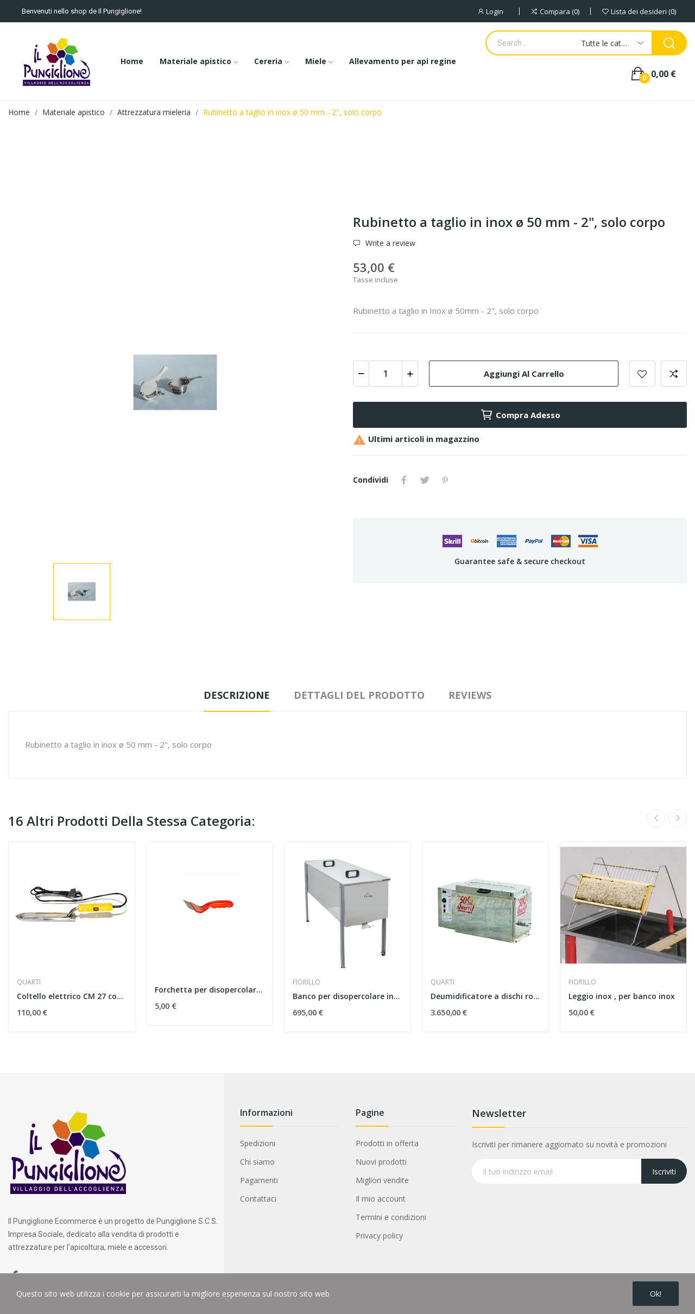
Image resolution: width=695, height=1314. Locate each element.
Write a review (389, 243)
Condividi (404, 480)
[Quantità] (385, 374)
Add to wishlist (642, 373)
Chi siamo (257, 1162)
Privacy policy (379, 1235)
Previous (656, 818)
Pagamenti (259, 1180)
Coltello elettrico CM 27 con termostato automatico (72, 996)
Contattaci (258, 1198)
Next (677, 818)
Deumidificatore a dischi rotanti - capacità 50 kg (485, 996)
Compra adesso (520, 414)
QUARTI (29, 982)
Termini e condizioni (391, 1217)
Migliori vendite (382, 1180)
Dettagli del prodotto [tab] (359, 695)
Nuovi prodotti (381, 1162)
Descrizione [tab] (237, 695)
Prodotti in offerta (387, 1143)
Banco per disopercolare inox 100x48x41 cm (347, 996)
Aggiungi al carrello (524, 373)
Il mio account (381, 1198)
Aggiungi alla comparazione (673, 373)
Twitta (424, 480)
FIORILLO (306, 982)
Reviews (469, 695)
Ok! (655, 1293)
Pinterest (445, 480)
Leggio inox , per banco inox (621, 996)
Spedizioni (257, 1143)
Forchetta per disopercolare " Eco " (209, 989)
